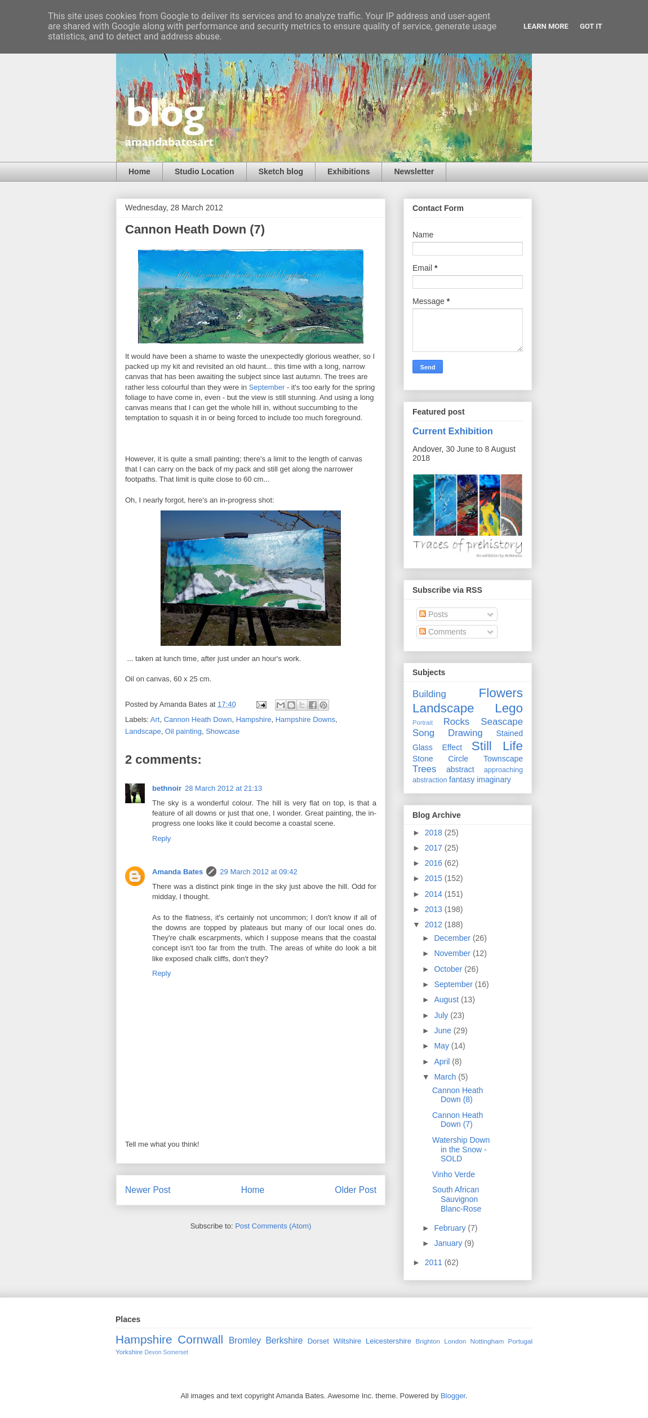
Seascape (502, 721)
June (443, 1030)
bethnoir (166, 788)
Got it (591, 26)
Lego (509, 708)
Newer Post (148, 1190)
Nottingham (487, 1341)
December (453, 938)
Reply (161, 838)
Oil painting (183, 731)
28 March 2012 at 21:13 (223, 788)
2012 (435, 924)
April (443, 1061)
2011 (435, 1262)
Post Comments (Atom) (273, 1226)
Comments (443, 631)
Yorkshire (129, 1351)
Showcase (222, 731)
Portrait (422, 722)
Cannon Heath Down (198, 719)
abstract (460, 769)
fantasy (461, 779)
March (446, 1076)
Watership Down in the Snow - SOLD (461, 1149)
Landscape (143, 731)
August (447, 999)
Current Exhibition (452, 431)
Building (429, 694)
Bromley (245, 1340)
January (449, 1243)
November (453, 953)
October (449, 969)
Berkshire (284, 1340)
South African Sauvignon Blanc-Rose (456, 1199)
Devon (153, 1352)
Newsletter (414, 171)
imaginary (494, 779)
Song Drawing (447, 733)
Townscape (503, 758)
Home (139, 171)
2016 (435, 862)
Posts (433, 614)
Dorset (318, 1341)
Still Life (497, 746)
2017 (435, 847)
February (451, 1227)
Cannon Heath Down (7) (457, 1120)
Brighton (427, 1341)
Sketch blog (281, 171)
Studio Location (204, 171)
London (455, 1341)
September (268, 387)
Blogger (453, 1395)
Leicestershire (388, 1341)
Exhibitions (348, 171)
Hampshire (254, 719)
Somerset (175, 1352)
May (442, 1045)
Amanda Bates (177, 871)
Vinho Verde (453, 1174)
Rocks (456, 721)
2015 (435, 878)
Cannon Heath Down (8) (457, 1095)
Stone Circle (440, 758)
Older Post (355, 1190)
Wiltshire (348, 1341)
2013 (435, 909)
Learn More (546, 26)
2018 (435, 832)
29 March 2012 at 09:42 (258, 871)
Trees (424, 769)
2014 (435, 894)
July (442, 1015)
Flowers (501, 693)
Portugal (520, 1341)
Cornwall (200, 1339)
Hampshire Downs (305, 719)
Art (155, 719)
